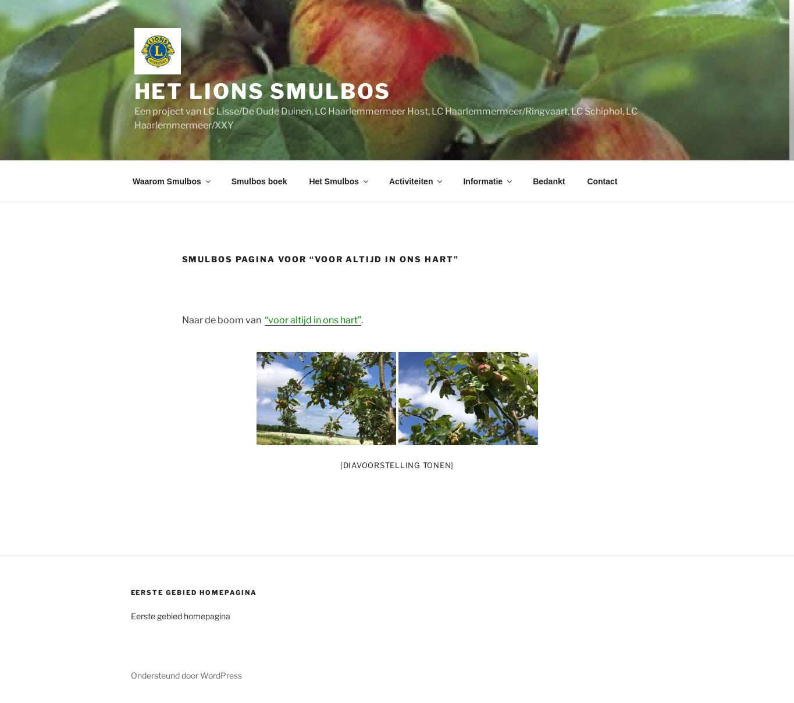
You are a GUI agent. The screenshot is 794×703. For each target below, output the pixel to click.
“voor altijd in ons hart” (313, 320)
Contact (602, 181)
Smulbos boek (259, 181)
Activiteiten (416, 181)
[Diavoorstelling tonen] (397, 465)
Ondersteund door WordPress (186, 675)
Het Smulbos (339, 181)
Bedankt (549, 181)
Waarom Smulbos (172, 181)
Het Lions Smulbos (262, 91)
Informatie (488, 181)
